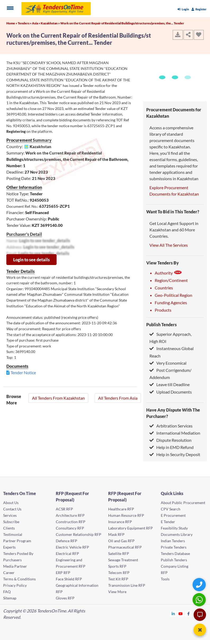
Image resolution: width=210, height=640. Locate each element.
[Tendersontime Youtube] (180, 613)
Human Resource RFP (126, 515)
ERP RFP (63, 572)
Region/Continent (171, 280)
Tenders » (25, 23)
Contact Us (12, 509)
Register (199, 9)
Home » (12, 23)
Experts (9, 547)
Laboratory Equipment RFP (130, 528)
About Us (11, 502)
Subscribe (11, 521)
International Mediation (174, 432)
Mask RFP (116, 534)
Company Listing (174, 566)
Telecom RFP (119, 572)
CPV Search (170, 509)
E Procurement (173, 515)
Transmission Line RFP (126, 585)
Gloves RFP (65, 598)
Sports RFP (117, 566)
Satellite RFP (118, 553)
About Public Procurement (183, 502)
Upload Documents (170, 391)
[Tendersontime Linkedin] (173, 613)
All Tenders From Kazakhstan (58, 397)
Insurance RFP (120, 521)
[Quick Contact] (200, 584)
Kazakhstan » (50, 23)
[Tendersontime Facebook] (188, 613)
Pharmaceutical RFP (125, 547)
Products (163, 309)
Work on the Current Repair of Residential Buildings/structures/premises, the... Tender (122, 23)
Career (9, 572)
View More (117, 591)
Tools (165, 579)
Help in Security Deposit (174, 454)
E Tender (168, 521)
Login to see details (31, 259)
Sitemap (9, 598)
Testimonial (12, 534)
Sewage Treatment (123, 560)
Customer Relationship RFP (78, 534)
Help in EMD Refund (171, 447)
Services (10, 515)
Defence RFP (66, 541)
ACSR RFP (64, 509)
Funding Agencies (171, 302)
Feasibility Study (174, 528)
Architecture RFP (70, 515)
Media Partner (15, 566)
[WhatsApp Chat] (200, 599)
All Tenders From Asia (118, 397)
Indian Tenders (173, 541)
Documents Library (177, 534)
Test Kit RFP (118, 579)
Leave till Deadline (169, 384)
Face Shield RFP (69, 579)
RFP (164, 572)
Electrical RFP (67, 553)
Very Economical (167, 362)
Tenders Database (175, 553)
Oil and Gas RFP (121, 541)
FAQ (7, 591)
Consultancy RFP (70, 528)
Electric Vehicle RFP (72, 547)
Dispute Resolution (170, 440)
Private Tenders (173, 547)
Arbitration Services (171, 425)
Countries (164, 287)
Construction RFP (70, 521)
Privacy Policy (15, 585)
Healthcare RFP (121, 509)
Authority (168, 272)
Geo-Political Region (173, 295)
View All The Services (168, 245)
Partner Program (17, 541)
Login (183, 9)
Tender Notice (23, 372)
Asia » (36, 23)
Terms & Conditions (19, 579)
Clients (9, 528)
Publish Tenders (161, 324)
